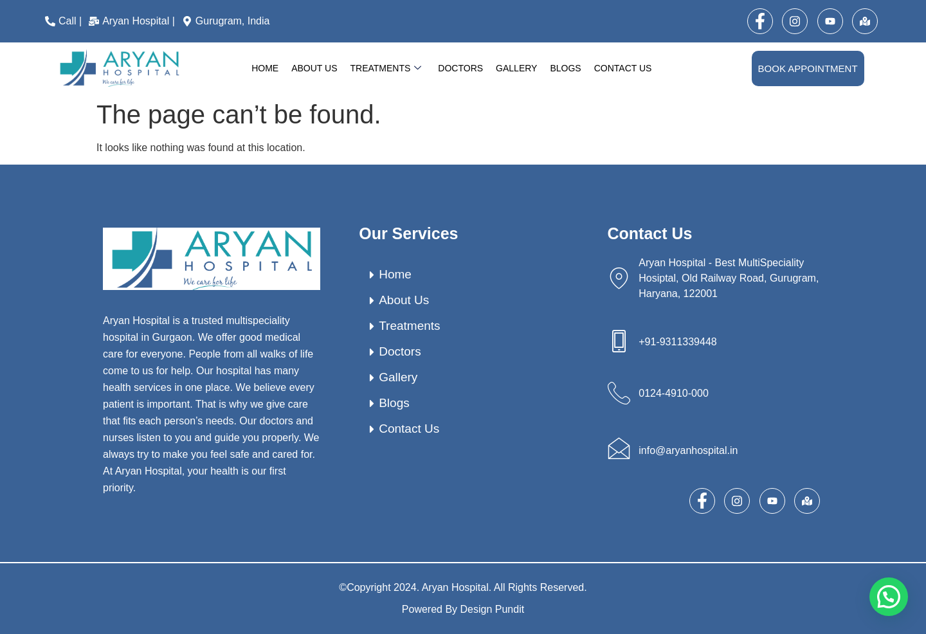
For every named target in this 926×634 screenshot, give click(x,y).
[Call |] (65, 21)
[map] (865, 21)
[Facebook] (760, 21)
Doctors (460, 68)
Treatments (385, 68)
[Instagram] (795, 21)
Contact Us (623, 68)
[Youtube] (830, 21)
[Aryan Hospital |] (133, 21)
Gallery (516, 68)
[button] (888, 596)
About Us (314, 68)
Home (264, 68)
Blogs (565, 68)
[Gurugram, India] (227, 21)
